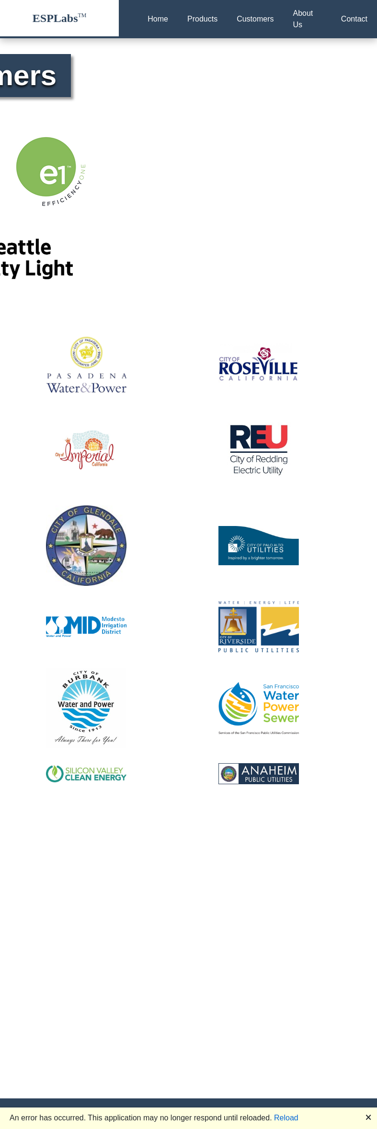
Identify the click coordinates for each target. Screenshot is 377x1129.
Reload (286, 1118)
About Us (303, 19)
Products (202, 19)
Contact (354, 19)
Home (158, 19)
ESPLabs (55, 18)
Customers (255, 19)
